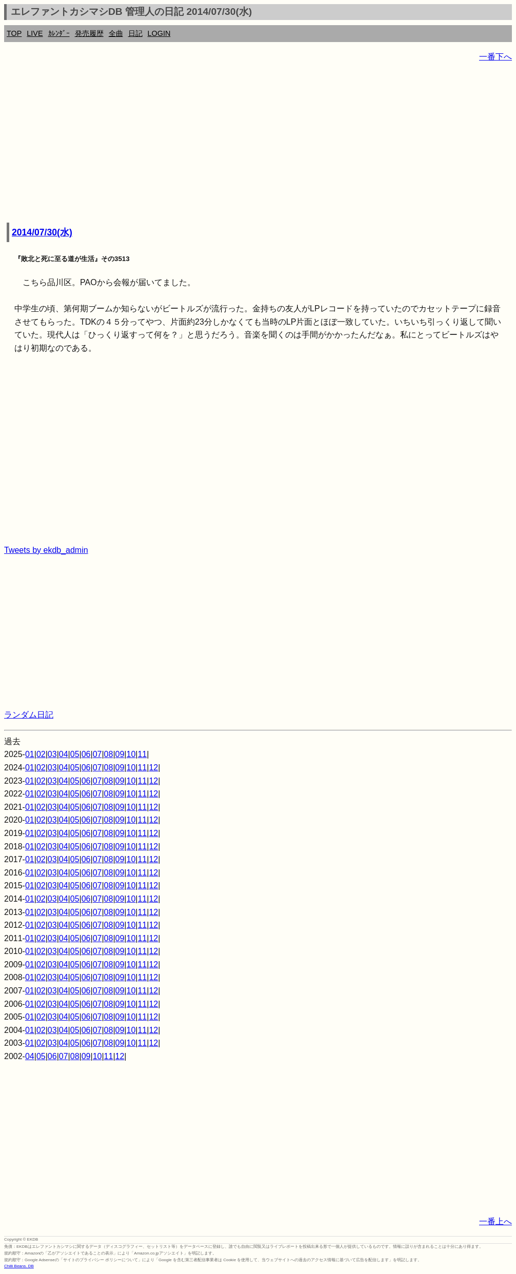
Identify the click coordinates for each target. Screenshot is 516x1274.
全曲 (116, 33)
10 (131, 754)
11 (142, 754)
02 (41, 754)
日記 (135, 33)
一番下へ (495, 56)
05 (75, 754)
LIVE (35, 33)
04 (63, 754)
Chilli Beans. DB (19, 1266)
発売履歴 (89, 33)
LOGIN (159, 33)
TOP (14, 33)
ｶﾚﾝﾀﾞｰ (59, 33)
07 (97, 754)
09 (120, 754)
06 (86, 754)
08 (108, 754)
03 (52, 754)
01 (29, 754)
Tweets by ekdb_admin (46, 550)
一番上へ (495, 1221)
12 (153, 767)
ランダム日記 (28, 714)
